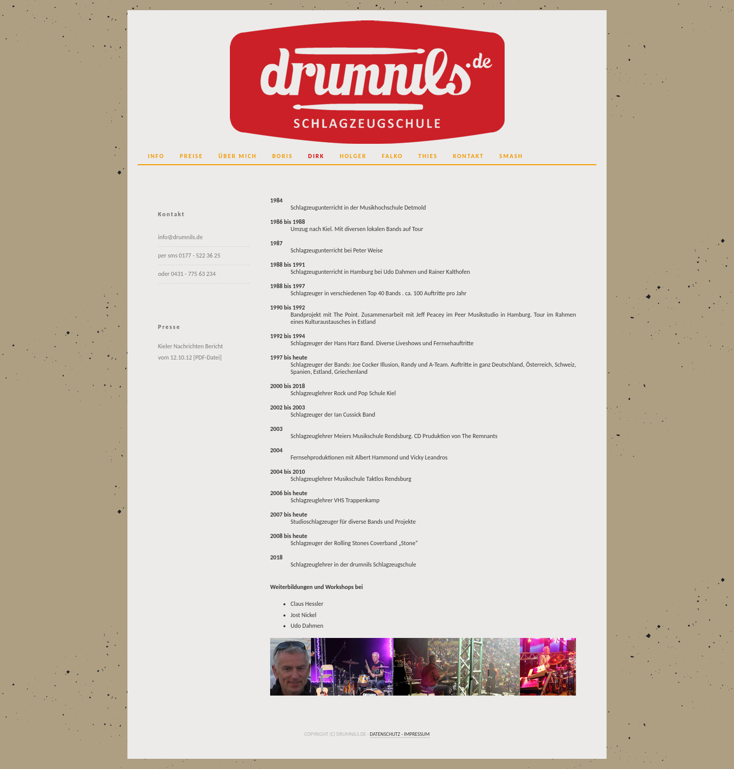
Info (156, 156)
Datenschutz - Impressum (400, 734)
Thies (428, 156)
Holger (352, 156)
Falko (392, 156)
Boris (282, 156)
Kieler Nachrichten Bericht (190, 346)
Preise (191, 156)
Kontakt (468, 156)
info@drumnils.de (180, 237)
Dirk (316, 156)
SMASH (511, 156)
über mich (237, 156)
